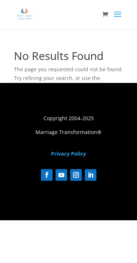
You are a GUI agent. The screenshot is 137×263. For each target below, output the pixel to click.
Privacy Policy (68, 153)
